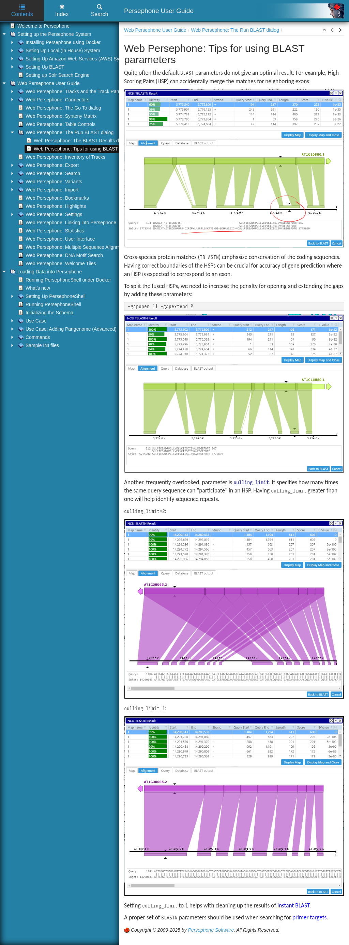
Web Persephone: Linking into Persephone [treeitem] (66, 222)
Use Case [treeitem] (31, 321)
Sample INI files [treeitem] (38, 345)
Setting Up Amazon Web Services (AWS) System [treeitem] (73, 59)
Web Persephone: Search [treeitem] (48, 173)
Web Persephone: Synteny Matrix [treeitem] (56, 116)
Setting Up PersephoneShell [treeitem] (51, 296)
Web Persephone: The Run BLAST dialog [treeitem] (65, 132)
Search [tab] (99, 10)
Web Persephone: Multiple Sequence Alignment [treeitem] (71, 247)
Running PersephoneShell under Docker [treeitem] (64, 280)
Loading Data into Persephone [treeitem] (45, 272)
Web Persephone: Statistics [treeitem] (50, 231)
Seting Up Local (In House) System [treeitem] (58, 50)
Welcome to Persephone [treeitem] (39, 26)
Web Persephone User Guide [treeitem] (44, 83)
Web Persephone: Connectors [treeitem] (53, 100)
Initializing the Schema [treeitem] (45, 313)
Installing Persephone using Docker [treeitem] (59, 42)
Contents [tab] (22, 10)
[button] (324, 30)
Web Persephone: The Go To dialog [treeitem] (59, 108)
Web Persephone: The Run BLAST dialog (235, 30)
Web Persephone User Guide (155, 30)
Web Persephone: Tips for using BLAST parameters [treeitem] (84, 149)
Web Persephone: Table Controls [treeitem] (56, 124)
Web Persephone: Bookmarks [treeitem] (53, 198)
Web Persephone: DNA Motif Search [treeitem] (60, 255)
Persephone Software (211, 930)
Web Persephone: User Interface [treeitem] (56, 239)
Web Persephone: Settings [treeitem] (49, 214)
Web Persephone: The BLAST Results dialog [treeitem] (77, 141)
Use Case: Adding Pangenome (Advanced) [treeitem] (67, 329)
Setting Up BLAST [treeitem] (40, 67)
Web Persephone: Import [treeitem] (47, 190)
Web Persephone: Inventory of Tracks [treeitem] (61, 157)
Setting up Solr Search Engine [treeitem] (53, 75)
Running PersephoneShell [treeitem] (49, 304)
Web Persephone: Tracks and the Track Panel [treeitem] (70, 91)
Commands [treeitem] (33, 337)
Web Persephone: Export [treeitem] (48, 165)
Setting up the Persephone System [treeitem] (50, 34)
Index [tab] (62, 10)
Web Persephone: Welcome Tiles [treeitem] (56, 263)
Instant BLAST (293, 905)
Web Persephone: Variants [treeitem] (49, 181)
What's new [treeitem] (33, 288)
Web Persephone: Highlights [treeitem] (51, 206)
